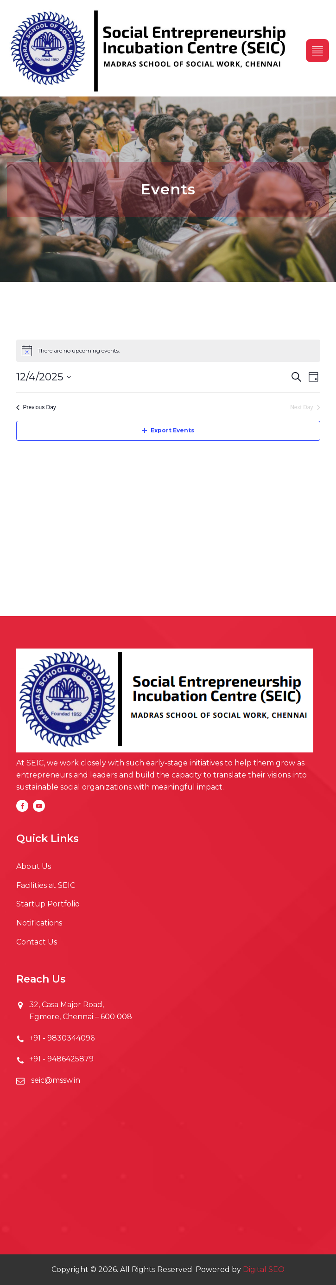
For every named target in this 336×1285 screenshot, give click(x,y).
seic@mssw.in (54, 1080)
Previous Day (36, 407)
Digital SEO (264, 1269)
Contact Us (36, 942)
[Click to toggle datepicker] (43, 377)
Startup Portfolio (48, 904)
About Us (33, 866)
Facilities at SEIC (45, 885)
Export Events (168, 430)
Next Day (305, 407)
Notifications (39, 923)
